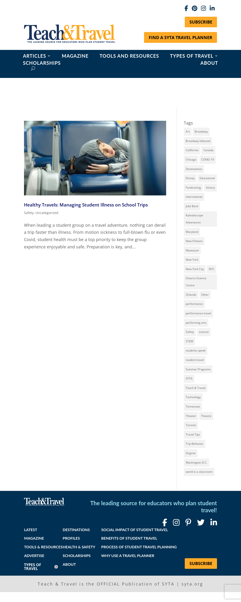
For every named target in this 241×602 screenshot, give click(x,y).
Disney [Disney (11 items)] (190, 178)
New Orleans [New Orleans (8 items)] (194, 241)
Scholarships (42, 63)
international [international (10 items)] (194, 197)
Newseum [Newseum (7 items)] (192, 250)
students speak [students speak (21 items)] (195, 350)
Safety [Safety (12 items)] (190, 332)
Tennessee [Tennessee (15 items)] (193, 406)
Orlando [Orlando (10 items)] (191, 295)
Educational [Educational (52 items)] (207, 178)
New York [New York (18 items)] (192, 260)
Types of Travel (191, 56)
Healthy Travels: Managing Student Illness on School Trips (86, 205)
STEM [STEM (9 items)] (189, 341)
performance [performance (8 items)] (194, 304)
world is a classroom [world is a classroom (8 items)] (199, 472)
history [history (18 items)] (210, 188)
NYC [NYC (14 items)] (211, 269)
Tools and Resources (129, 56)
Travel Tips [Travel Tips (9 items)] (193, 434)
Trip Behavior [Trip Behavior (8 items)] (194, 444)
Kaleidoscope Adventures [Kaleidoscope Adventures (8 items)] (194, 219)
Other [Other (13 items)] (205, 295)
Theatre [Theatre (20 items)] (206, 416)
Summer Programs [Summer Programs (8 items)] (198, 369)
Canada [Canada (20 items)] (208, 150)
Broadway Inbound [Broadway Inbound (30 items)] (198, 141)
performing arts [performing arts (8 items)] (196, 323)
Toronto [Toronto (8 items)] (191, 425)
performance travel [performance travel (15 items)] (198, 313)
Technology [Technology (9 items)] (193, 397)
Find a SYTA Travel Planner (180, 37)
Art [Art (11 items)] (188, 131)
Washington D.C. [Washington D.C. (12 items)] (196, 463)
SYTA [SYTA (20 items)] (189, 378)
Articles (34, 56)
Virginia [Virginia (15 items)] (191, 453)
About (209, 63)
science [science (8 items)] (204, 332)
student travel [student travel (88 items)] (195, 360)
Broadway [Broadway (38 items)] (201, 131)
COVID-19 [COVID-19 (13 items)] (207, 160)
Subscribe (200, 22)
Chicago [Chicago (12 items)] (191, 160)
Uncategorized (47, 212)
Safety (29, 212)
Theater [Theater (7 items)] (191, 416)
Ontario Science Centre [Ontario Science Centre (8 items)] (196, 281)
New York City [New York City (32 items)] (195, 269)
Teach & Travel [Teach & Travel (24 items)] (195, 388)
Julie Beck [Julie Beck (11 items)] (192, 206)
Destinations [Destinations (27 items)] (194, 169)
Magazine (75, 56)
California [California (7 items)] (192, 150)
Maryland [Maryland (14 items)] (192, 232)
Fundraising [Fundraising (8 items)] (193, 188)
